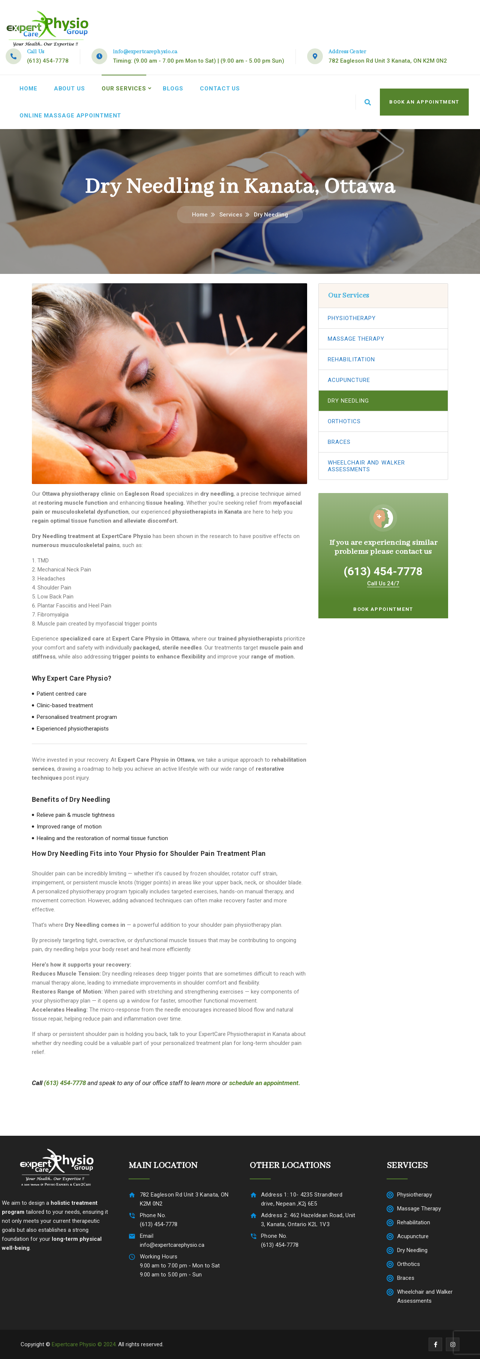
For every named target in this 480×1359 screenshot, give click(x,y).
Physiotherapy (352, 318)
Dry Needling (348, 400)
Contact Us (220, 88)
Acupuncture (349, 380)
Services (230, 214)
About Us (69, 88)
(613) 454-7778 (48, 60)
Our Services (124, 88)
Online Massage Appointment (70, 115)
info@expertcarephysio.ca (145, 51)
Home (29, 88)
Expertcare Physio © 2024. (84, 1344)
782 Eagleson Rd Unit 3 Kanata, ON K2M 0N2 (387, 60)
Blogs (173, 88)
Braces (339, 442)
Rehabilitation (351, 359)
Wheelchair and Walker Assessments (366, 466)
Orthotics (344, 421)
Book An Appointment (424, 102)
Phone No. (153, 1215)
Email (147, 1236)
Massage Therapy (356, 338)
